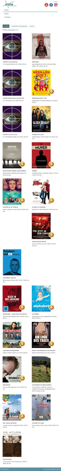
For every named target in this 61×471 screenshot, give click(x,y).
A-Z (17, 30)
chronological (11, 30)
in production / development (19, 26)
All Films (5, 26)
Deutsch (55, 1)
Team (6, 14)
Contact (7, 17)
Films (6, 10)
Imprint (59, 469)
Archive (32, 26)
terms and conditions (49, 469)
